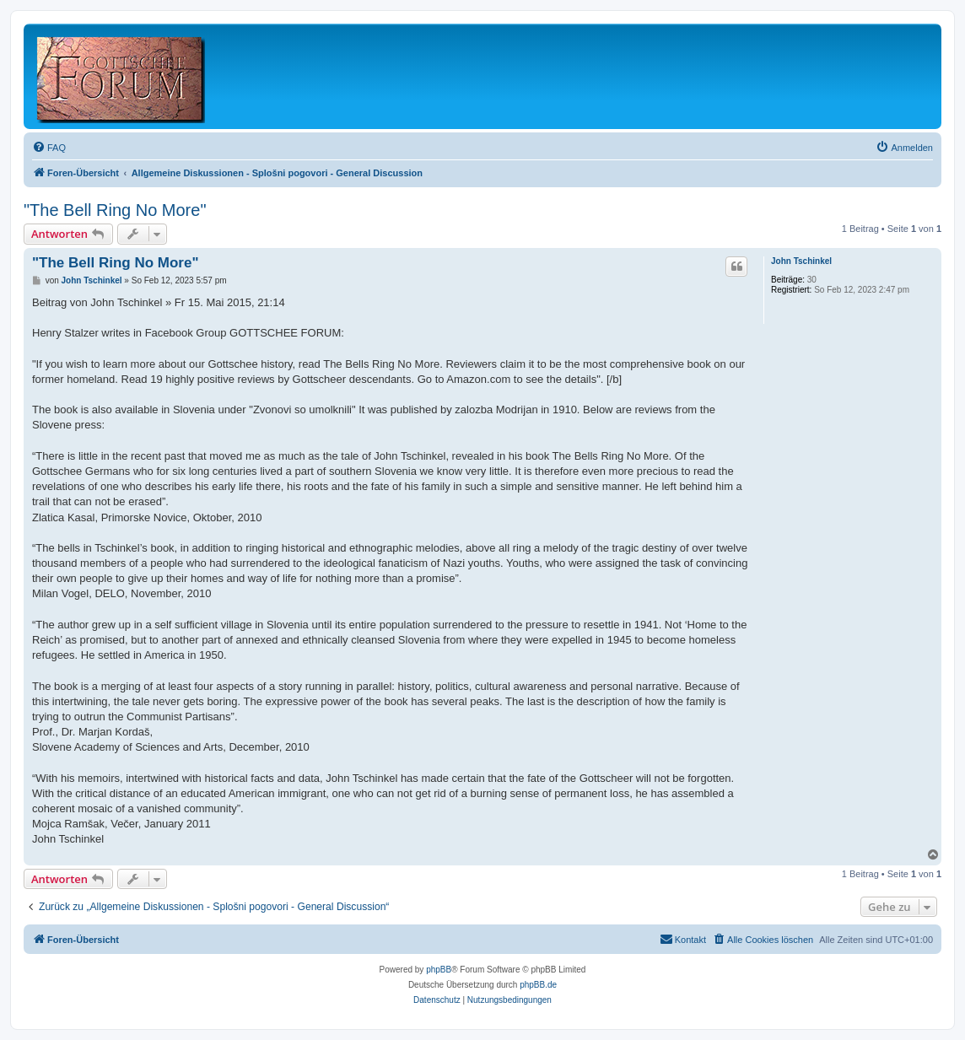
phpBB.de (538, 984)
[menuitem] (49, 147)
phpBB (438, 969)
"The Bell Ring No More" (115, 210)
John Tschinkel (801, 261)
